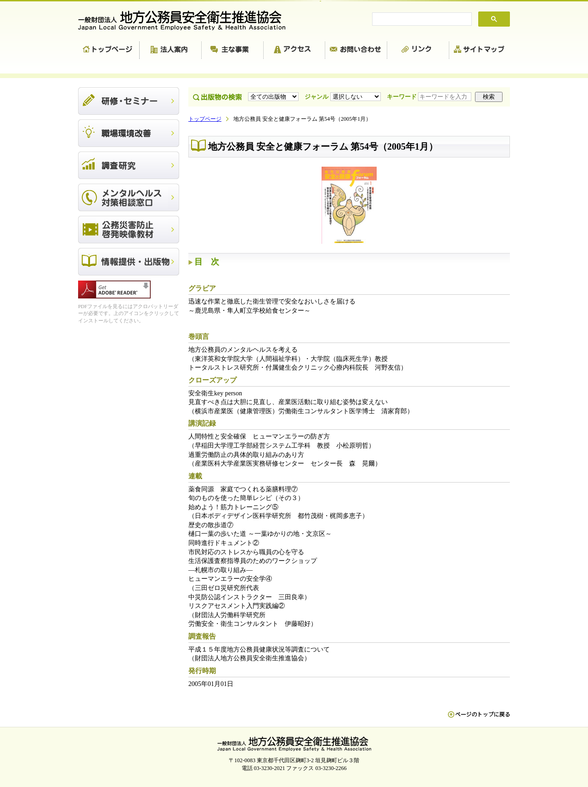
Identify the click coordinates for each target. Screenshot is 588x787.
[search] (421, 19)
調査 (128, 165)
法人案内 (171, 50)
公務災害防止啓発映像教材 (128, 229)
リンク (418, 50)
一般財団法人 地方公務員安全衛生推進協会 (186, 20)
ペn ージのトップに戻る (479, 719)
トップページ (109, 50)
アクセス (294, 50)
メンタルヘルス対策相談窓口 (128, 197)
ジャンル (343, 96)
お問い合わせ (356, 50)
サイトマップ (479, 50)
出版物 (128, 261)
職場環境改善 (128, 133)
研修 (128, 101)
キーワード (430, 96)
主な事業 (233, 50)
